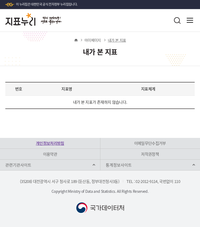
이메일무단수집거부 (150, 143)
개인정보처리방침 (50, 143)
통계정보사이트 (119, 165)
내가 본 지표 (117, 40)
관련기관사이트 (18, 165)
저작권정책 (150, 154)
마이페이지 (92, 40)
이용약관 (50, 154)
